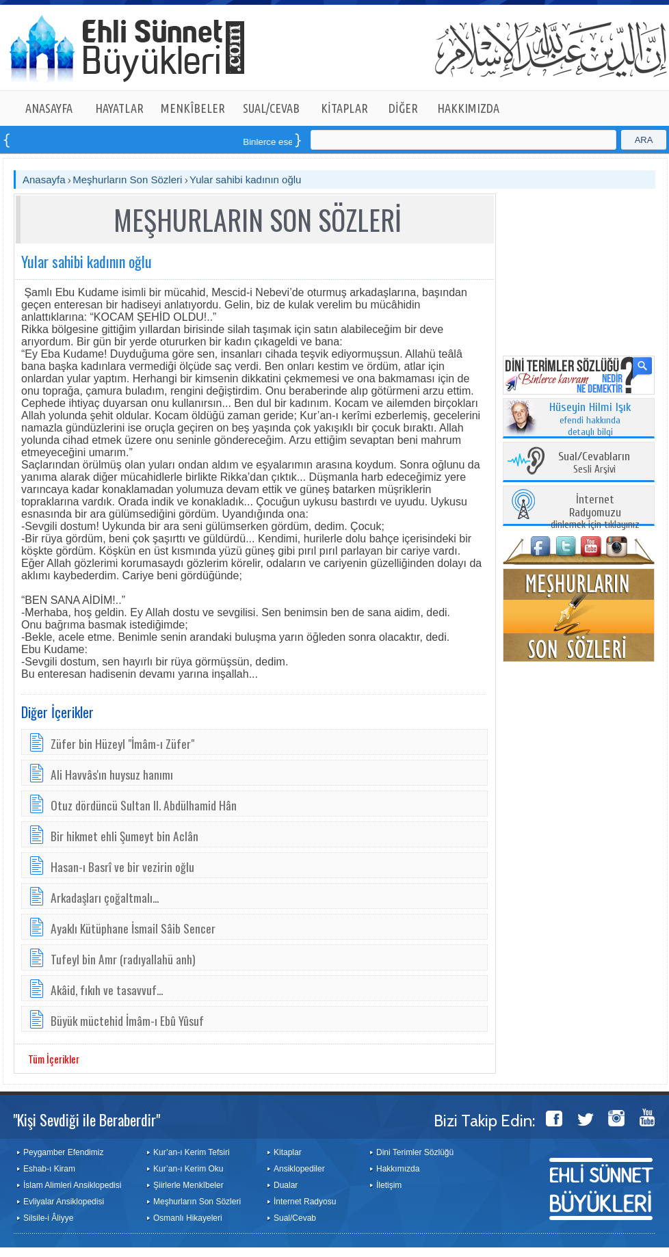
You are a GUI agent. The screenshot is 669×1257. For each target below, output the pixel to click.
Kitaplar (288, 1152)
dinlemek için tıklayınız (595, 512)
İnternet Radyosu (305, 1201)
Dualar (286, 1185)
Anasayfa (44, 179)
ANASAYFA (49, 108)
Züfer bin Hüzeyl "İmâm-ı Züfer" (122, 743)
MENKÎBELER (193, 108)
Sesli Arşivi (594, 463)
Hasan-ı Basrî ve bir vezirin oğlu (122, 866)
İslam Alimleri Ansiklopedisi (72, 1185)
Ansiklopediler (299, 1169)
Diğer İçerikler (57, 712)
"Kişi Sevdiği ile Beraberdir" (86, 1119)
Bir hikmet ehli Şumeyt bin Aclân (124, 836)
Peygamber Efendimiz (63, 1152)
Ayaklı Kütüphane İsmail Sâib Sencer (133, 928)
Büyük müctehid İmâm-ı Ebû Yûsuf (127, 1020)
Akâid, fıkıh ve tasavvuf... (107, 989)
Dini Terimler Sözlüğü (415, 1152)
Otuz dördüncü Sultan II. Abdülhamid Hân (144, 805)
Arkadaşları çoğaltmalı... (105, 897)
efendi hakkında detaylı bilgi (590, 420)
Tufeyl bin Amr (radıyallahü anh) (123, 959)
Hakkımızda (397, 1169)
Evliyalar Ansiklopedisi (63, 1201)
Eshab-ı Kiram (49, 1169)
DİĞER (403, 108)
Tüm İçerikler (53, 1058)
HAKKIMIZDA (468, 108)
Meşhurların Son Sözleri (127, 179)
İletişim (389, 1185)
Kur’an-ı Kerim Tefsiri (191, 1152)
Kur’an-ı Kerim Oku (188, 1169)
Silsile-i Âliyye (48, 1218)
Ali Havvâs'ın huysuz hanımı (112, 774)
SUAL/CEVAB (271, 108)
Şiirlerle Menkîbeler (188, 1185)
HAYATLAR (119, 108)
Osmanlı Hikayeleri (187, 1218)
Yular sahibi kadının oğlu (245, 179)
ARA (644, 140)
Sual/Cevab (295, 1218)
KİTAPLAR (344, 108)
